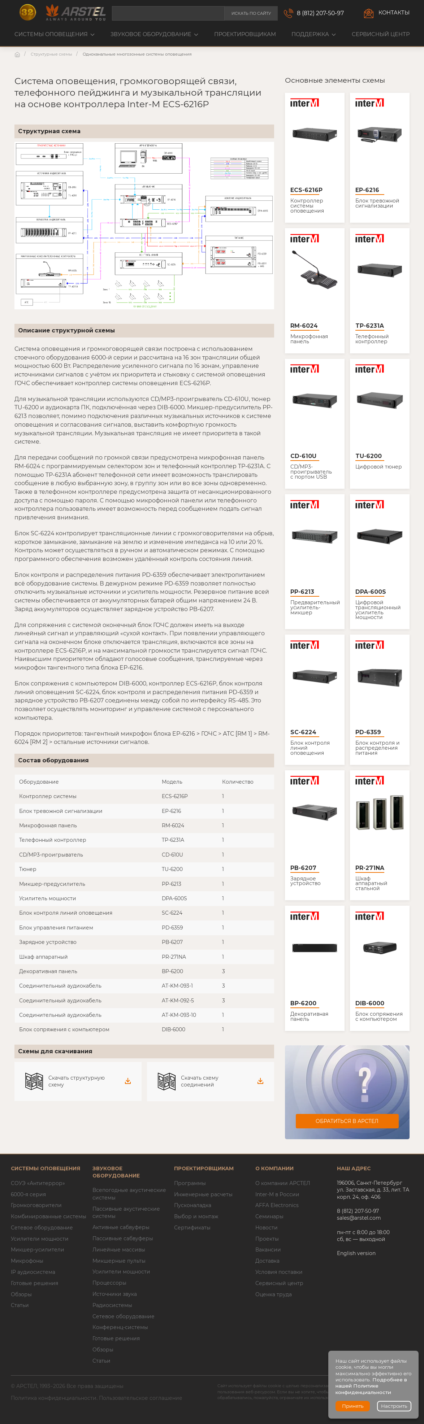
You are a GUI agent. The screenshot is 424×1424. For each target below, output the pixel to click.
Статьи (20, 1305)
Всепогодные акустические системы (129, 1194)
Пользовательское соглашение (140, 1398)
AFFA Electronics (277, 1205)
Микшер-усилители (37, 1250)
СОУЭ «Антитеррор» (38, 1183)
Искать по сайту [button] (251, 13)
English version (356, 1253)
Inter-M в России (277, 1194)
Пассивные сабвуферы (122, 1238)
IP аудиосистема (33, 1272)
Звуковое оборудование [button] (154, 34)
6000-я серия (28, 1194)
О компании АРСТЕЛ (282, 1183)
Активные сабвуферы (121, 1227)
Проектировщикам (245, 34)
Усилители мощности (40, 1239)
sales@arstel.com (359, 1218)
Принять (353, 1406)
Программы (190, 1183)
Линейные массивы (118, 1250)
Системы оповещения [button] (54, 34)
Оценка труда (273, 1294)
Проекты (267, 1239)
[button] (144, 225)
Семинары (269, 1216)
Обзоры (21, 1294)
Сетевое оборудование (42, 1228)
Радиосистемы (112, 1305)
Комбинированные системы (48, 1216)
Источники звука (114, 1294)
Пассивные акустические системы (126, 1212)
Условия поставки (279, 1272)
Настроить (394, 1406)
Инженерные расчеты (203, 1194)
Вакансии (268, 1250)
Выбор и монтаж (196, 1216)
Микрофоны (27, 1261)
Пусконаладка (192, 1205)
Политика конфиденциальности (53, 1398)
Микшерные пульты (119, 1261)
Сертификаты (192, 1228)
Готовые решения (34, 1283)
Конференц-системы (120, 1327)
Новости (266, 1228)
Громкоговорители (36, 1205)
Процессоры (109, 1283)
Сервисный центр (381, 34)
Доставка (267, 1261)
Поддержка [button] (313, 34)
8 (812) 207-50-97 (320, 13)
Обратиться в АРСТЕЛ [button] (347, 1121)
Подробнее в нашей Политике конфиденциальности (371, 1386)
